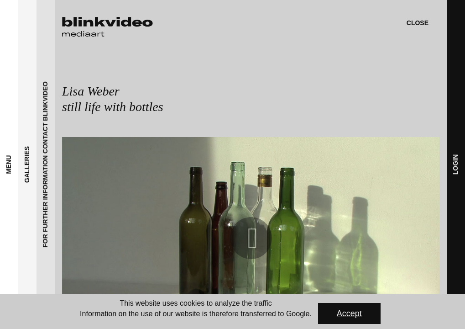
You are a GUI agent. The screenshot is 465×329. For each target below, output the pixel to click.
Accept (349, 313)
